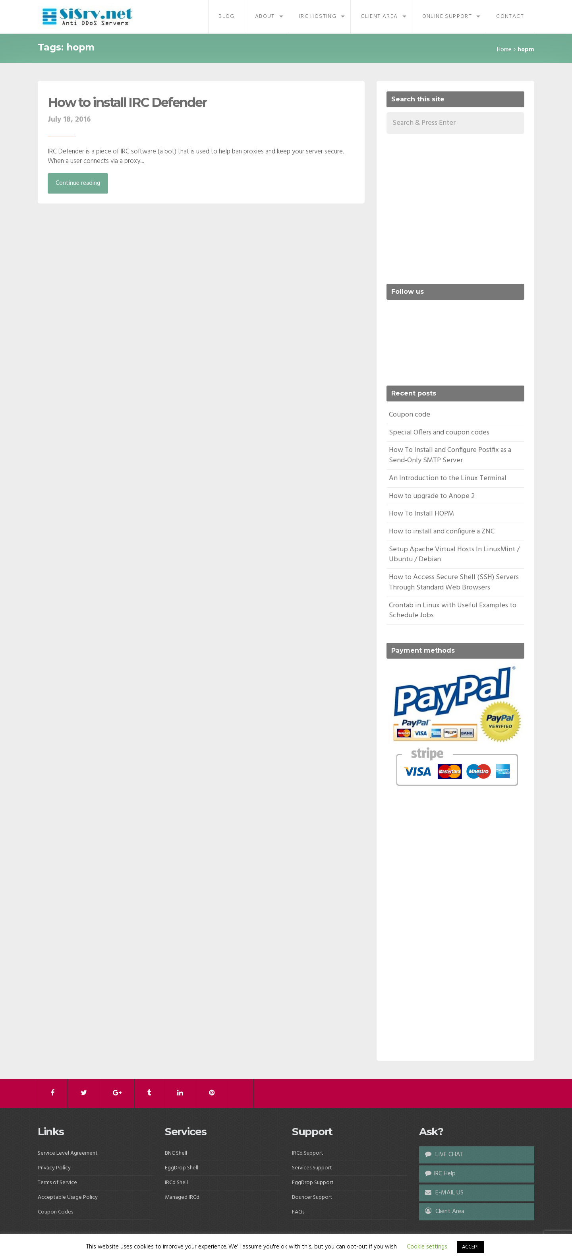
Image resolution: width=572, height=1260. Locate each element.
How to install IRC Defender (127, 102)
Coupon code (409, 415)
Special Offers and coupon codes (439, 432)
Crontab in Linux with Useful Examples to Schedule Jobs (452, 611)
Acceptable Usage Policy (68, 1197)
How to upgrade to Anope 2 (432, 496)
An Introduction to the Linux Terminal (447, 478)
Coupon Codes (55, 1212)
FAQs (298, 1212)
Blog (226, 16)
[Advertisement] (453, 207)
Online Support (447, 16)
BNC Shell (176, 1153)
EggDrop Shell (181, 1168)
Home (504, 49)
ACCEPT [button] (470, 1247)
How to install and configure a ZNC (442, 531)
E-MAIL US (444, 1193)
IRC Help (440, 1174)
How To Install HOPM (421, 514)
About (265, 16)
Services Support (312, 1168)
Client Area (379, 16)
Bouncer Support (312, 1197)
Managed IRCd (182, 1197)
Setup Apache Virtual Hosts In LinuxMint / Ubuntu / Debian (454, 555)
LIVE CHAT (444, 1155)
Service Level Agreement (68, 1153)
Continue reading (78, 183)
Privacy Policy (54, 1168)
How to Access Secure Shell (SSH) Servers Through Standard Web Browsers (454, 582)
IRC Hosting (317, 16)
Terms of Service (57, 1182)
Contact (510, 16)
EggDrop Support (313, 1182)
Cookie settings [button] (427, 1247)
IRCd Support (307, 1153)
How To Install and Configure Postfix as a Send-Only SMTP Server (450, 455)
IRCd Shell (176, 1182)
